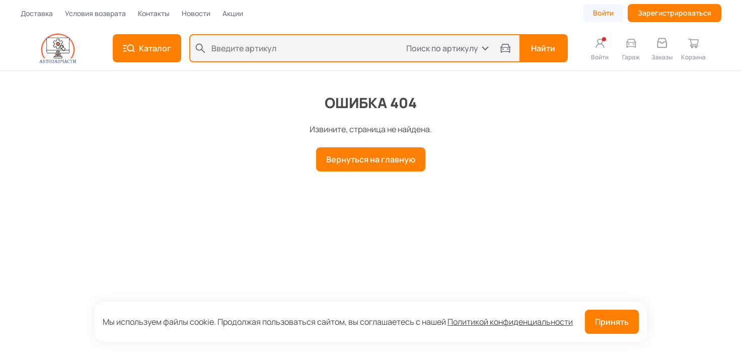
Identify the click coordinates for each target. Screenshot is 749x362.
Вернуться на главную (370, 159)
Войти (603, 13)
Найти (543, 48)
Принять (612, 321)
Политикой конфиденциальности (510, 321)
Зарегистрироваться (674, 13)
